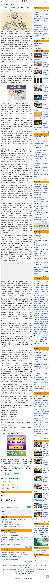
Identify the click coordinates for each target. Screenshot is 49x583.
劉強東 (35, 317)
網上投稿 (43, 566)
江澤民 (40, 301)
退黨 (44, 293)
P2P (38, 319)
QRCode (12, 474)
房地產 (39, 313)
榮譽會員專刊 (38, 8)
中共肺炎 (36, 281)
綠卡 (41, 333)
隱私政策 (27, 566)
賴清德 (35, 283)
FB (45, 307)
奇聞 (37, 344)
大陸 (36, 319)
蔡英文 (44, 315)
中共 (45, 295)
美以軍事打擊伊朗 (38, 43)
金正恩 (36, 297)
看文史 (6, 4)
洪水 (47, 289)
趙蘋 (47, 530)
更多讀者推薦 (28, 562)
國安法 (46, 285)
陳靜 (36, 530)
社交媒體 (42, 307)
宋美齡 (42, 337)
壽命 (44, 344)
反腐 (37, 305)
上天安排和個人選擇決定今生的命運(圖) (10, 527)
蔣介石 (39, 337)
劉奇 (37, 340)
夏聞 (46, 528)
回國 (36, 333)
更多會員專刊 (45, 38)
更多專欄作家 (45, 536)
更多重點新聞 (45, 132)
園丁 (42, 530)
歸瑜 (38, 528)
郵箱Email (36, 556)
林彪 (35, 340)
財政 (45, 313)
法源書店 (18, 570)
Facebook (21, 568)
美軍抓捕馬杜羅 (37, 48)
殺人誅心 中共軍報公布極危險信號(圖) (10, 545)
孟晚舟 (44, 297)
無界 (45, 570)
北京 (47, 315)
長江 (44, 289)
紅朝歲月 (36, 552)
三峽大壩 (37, 289)
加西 (33, 572)
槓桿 (46, 309)
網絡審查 (37, 323)
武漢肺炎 (43, 281)
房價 (41, 317)
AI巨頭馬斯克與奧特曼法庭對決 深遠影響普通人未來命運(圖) (41, 21)
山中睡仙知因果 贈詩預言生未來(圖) (10, 525)
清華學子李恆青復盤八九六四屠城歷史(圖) (11, 557)
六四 (42, 293)
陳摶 (16, 44)
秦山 (35, 532)
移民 (35, 331)
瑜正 (47, 532)
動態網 (42, 570)
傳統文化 (11, 4)
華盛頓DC (26, 572)
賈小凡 (46, 526)
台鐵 (43, 285)
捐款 (32, 566)
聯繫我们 (37, 566)
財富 (47, 313)
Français (22, 574)
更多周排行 (46, 276)
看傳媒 (30, 570)
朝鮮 (47, 307)
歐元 (46, 311)
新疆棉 (41, 289)
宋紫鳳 (35, 526)
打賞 (24, 10)
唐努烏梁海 (40, 325)
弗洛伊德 (39, 295)
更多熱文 (46, 391)
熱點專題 (37, 41)
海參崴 (37, 315)
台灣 (41, 315)
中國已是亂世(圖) (38, 210)
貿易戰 (35, 287)
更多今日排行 (45, 222)
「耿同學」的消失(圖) (39, 426)
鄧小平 (46, 337)
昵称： (3, 496)
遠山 (43, 528)
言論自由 (37, 329)
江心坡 (39, 327)
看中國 (45, 305)
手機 (46, 342)
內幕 (36, 303)
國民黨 (40, 285)
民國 (41, 335)
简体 (45, 1)
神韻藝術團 (13, 570)
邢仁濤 (44, 532)
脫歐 (38, 309)
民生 (44, 333)
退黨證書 (38, 570)
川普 (47, 281)
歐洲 (31, 572)
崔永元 (44, 301)
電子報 (10, 566)
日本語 (31, 574)
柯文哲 (35, 295)
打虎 (40, 305)
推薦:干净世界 (6, 570)
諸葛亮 (45, 340)
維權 (37, 321)
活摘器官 (42, 323)
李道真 (35, 528)
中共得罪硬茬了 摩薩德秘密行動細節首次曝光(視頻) (13, 553)
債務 (43, 309)
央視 (45, 329)
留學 (40, 331)
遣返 (45, 331)
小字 (30, 10)
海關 (42, 331)
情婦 (47, 303)
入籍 (39, 333)
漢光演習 (36, 285)
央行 (41, 309)
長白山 (44, 325)
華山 (17, 124)
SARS (42, 327)
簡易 (43, 526)
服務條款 (21, 566)
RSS (29, 568)
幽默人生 (37, 342)
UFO (43, 295)
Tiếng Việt (27, 574)
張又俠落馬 (36, 45)
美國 (41, 299)
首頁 (2, 4)
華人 (47, 329)
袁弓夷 (35, 291)
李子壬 (37, 534)
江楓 (35, 534)
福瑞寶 (33, 570)
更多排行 (46, 438)
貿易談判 (44, 299)
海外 (46, 333)
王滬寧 (36, 301)
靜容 (37, 532)
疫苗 (47, 293)
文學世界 (40, 552)
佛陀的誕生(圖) (37, 238)
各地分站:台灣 (18, 572)
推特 (26, 568)
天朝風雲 (36, 550)
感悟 (44, 342)
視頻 (35, 440)
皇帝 (42, 340)
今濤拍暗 (39, 526)
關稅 (47, 297)
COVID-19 (45, 283)
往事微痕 (39, 291)
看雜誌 (22, 570)
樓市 (42, 313)
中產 (35, 315)
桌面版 (5, 566)
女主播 (41, 329)
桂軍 (44, 335)
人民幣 (39, 311)
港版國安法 (38, 293)
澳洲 (39, 335)
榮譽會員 (17, 462)
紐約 (23, 572)
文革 (46, 344)
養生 (35, 346)
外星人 (40, 344)
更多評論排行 (28, 547)
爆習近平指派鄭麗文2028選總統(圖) (9, 536)
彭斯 (38, 299)
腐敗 (35, 305)
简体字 (18, 574)
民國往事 (40, 550)
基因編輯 (44, 319)
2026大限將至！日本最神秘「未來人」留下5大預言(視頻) (15, 538)
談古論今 (45, 550)
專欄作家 (37, 524)
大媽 (38, 317)
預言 (35, 344)
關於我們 (15, 566)
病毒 (42, 283)
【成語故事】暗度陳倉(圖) (40, 167)
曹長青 (41, 534)
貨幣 (36, 311)
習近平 (39, 287)
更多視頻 (46, 521)
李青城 (40, 532)
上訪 (44, 321)
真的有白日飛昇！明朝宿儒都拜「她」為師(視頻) (13, 520)
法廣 (38, 307)
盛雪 (45, 530)
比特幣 (42, 311)
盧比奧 (39, 283)
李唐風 (39, 530)
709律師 (41, 321)
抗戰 (46, 335)
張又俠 (42, 287)
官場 (42, 305)
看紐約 (26, 570)
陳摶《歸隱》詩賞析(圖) (7, 522)
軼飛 (41, 528)
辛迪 (44, 534)
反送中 (41, 303)
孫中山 (35, 337)
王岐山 (40, 297)
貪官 (45, 303)
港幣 (36, 313)
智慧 (41, 342)
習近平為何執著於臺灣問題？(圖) (9, 533)
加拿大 (35, 309)
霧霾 (41, 319)
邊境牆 (35, 299)
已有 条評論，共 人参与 (8, 500)
